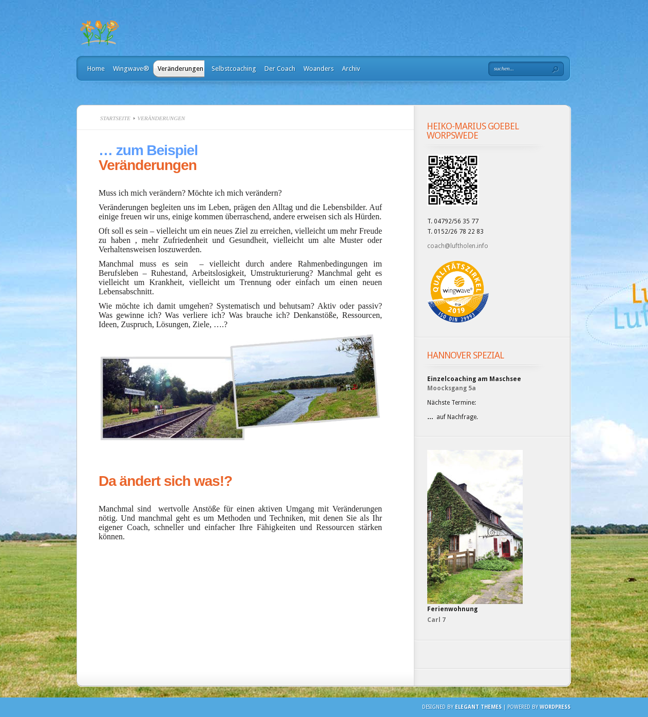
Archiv (351, 68)
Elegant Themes (478, 707)
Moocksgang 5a (451, 388)
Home (96, 68)
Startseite (115, 118)
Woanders (318, 68)
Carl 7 (436, 620)
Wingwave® (131, 68)
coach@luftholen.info (457, 246)
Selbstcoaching (234, 68)
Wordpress (555, 707)
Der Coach (279, 68)
